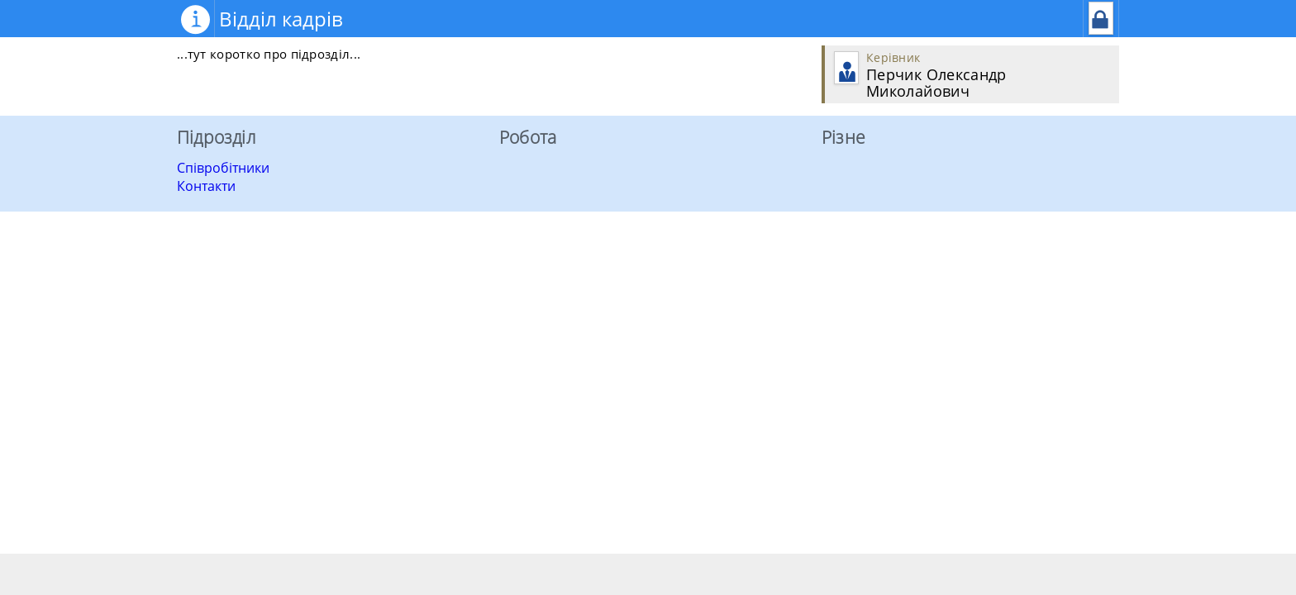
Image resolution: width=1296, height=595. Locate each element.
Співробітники (223, 168)
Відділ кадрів (281, 18)
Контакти (206, 186)
